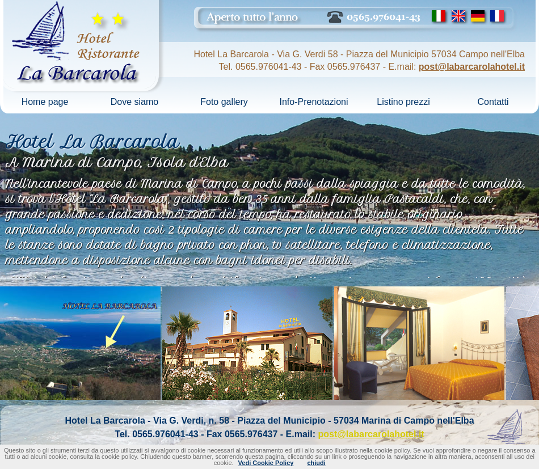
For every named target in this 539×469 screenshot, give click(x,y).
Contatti (492, 102)
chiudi (316, 462)
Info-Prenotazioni (314, 102)
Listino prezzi (403, 102)
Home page (45, 102)
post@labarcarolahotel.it (472, 66)
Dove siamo (134, 102)
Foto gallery (224, 102)
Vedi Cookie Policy (266, 462)
